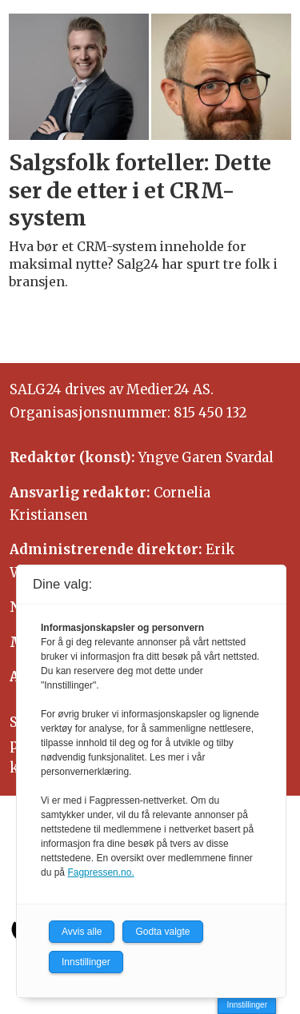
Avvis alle (82, 931)
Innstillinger (246, 1004)
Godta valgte (162, 931)
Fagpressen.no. (100, 872)
